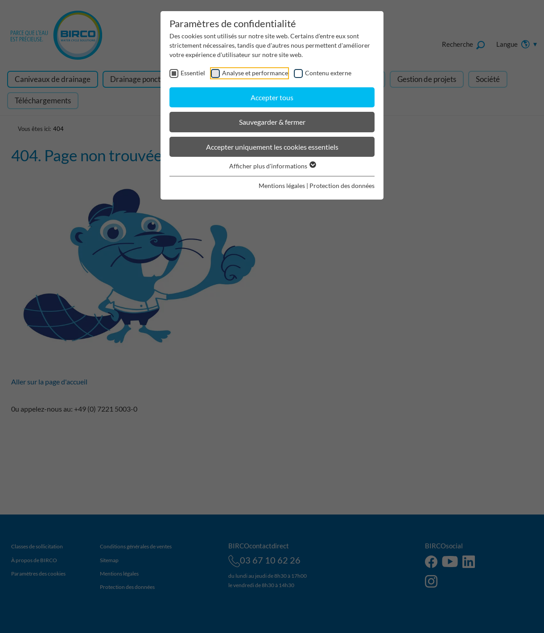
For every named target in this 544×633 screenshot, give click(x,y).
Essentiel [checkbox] (193, 73)
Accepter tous (272, 97)
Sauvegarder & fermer (272, 122)
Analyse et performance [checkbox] (255, 73)
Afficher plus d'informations (272, 166)
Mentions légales (282, 185)
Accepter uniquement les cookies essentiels (272, 147)
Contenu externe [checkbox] (328, 73)
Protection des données (342, 185)
